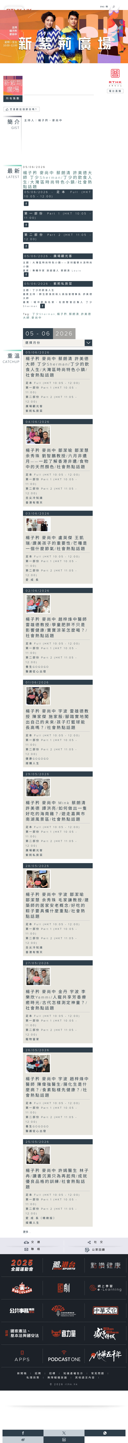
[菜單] (123, 6)
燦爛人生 (33, 763)
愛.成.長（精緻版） (41, 1218)
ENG (102, 6)
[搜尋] (114, 6)
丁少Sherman (44, 314)
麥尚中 (37, 317)
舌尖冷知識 (34, 498)
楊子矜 (62, 314)
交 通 (35, 1242)
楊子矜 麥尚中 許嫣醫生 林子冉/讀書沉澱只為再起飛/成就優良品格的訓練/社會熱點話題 (57, 1179)
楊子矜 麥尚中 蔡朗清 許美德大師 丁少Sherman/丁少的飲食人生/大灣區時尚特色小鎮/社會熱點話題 (58, 180)
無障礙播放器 (58, 1377)
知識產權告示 (74, 1373)
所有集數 (13, 98)
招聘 (39, 1373)
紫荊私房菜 (34, 411)
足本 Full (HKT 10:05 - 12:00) (53, 383)
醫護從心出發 (36, 671)
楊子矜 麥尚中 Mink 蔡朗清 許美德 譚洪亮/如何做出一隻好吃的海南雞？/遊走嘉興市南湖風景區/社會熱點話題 (57, 811)
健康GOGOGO (37, 758)
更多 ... (27, 1232)
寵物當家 (33, 1039)
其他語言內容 (86, 1377)
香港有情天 (34, 502)
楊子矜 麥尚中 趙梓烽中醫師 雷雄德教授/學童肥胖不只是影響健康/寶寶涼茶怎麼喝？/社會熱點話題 (57, 627)
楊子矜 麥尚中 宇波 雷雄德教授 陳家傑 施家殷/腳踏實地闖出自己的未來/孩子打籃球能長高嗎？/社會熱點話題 (57, 719)
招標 (53, 1373)
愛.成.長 (32, 580)
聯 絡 (35, 1249)
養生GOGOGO (37, 667)
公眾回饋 (98, 1249)
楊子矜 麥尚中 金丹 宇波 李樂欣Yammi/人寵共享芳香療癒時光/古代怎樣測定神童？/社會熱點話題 (57, 1000)
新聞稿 (23, 1373)
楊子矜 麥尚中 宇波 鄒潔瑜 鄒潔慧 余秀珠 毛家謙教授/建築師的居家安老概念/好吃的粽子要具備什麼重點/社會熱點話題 (57, 905)
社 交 (98, 1242)
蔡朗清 (74, 314)
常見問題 (98, 1373)
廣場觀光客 (34, 406)
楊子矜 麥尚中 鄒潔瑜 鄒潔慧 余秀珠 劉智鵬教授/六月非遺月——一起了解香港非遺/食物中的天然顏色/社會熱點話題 (57, 458)
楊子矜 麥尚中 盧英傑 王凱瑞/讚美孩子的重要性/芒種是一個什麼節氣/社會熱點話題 (57, 543)
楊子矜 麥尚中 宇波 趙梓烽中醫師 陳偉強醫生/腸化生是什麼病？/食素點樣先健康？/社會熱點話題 (57, 1087)
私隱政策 (33, 1377)
